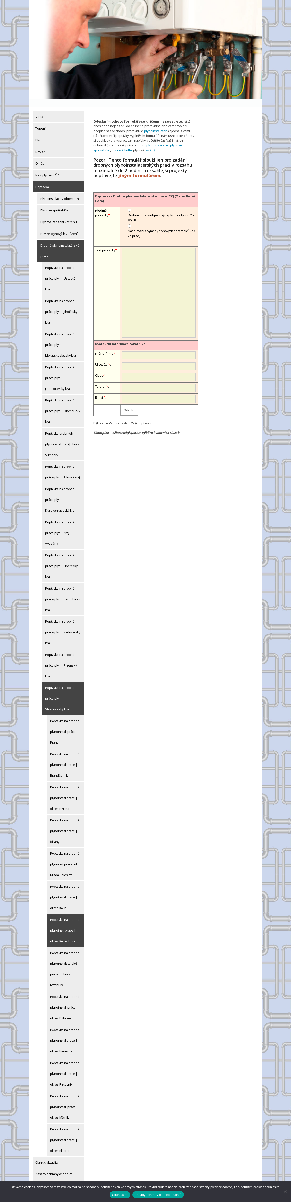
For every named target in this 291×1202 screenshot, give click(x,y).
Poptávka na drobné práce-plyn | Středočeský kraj (60, 690)
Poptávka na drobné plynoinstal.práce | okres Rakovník (64, 1065)
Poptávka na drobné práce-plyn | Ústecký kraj (60, 270)
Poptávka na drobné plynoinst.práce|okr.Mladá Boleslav (65, 856)
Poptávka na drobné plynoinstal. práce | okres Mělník (64, 1099)
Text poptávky (105, 241)
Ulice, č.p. (101, 355)
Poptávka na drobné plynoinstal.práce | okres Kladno (64, 1132)
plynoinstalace (156, 136)
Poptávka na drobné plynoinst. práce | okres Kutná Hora (64, 922)
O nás (39, 155)
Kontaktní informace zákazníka (120, 335)
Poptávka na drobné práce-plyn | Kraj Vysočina (60, 525)
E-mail (99, 388)
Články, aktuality (46, 1154)
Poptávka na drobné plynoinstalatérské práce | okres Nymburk (64, 961)
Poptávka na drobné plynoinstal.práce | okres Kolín (64, 889)
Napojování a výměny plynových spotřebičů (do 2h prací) (161, 224)
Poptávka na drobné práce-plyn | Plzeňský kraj (61, 657)
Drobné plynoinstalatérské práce (59, 242)
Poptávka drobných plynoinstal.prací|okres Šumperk (62, 436)
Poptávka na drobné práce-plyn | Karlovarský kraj (62, 624)
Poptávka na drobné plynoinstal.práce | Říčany (64, 823)
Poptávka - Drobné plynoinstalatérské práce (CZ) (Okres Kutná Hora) (145, 189)
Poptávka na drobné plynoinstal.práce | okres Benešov (64, 1032)
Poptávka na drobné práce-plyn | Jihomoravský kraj (60, 370)
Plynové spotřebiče (54, 202)
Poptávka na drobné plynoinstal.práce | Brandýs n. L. (64, 757)
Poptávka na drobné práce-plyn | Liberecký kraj (61, 558)
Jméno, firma (104, 345)
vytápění (134, 141)
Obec (99, 366)
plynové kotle (104, 141)
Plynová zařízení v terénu (58, 214)
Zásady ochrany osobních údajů (54, 1171)
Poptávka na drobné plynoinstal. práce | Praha (64, 723)
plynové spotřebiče (183, 136)
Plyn (38, 132)
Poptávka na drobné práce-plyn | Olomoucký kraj (62, 403)
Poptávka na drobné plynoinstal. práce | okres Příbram (64, 999)
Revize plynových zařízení (59, 225)
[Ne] (284, 1191)
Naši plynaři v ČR (47, 167)
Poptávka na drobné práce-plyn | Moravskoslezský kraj (61, 337)
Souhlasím (120, 1195)
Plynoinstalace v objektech (59, 190)
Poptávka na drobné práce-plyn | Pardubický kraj (62, 591)
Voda (39, 108)
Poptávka (42, 179)
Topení (40, 120)
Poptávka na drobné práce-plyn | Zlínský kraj (62, 463)
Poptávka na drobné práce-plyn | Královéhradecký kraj (60, 492)
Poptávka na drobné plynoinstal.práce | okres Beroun (64, 790)
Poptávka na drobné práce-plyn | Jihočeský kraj (61, 303)
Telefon (100, 377)
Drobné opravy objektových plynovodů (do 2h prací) (161, 208)
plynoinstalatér (155, 122)
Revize (40, 144)
